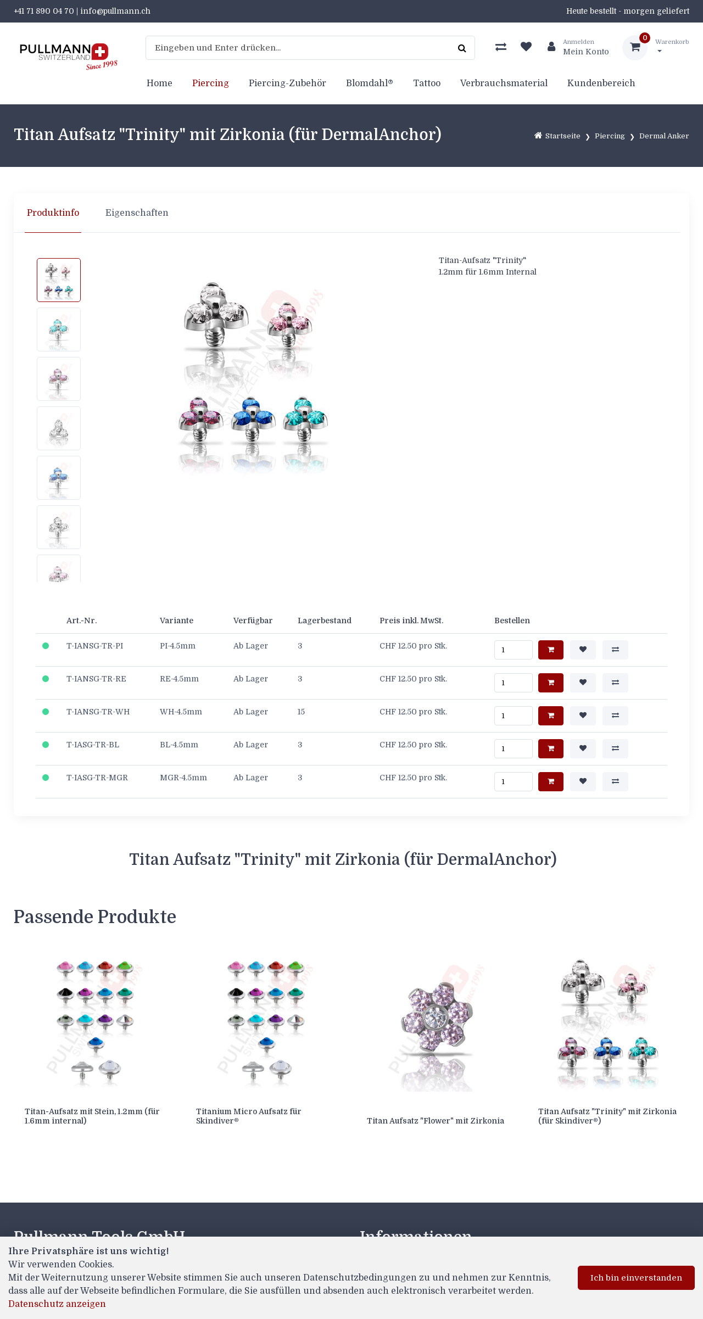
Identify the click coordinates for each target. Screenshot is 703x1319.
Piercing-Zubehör (287, 83)
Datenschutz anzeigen (57, 1304)
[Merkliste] (526, 47)
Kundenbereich (601, 83)
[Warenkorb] (655, 47)
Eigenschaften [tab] (137, 213)
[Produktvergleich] (501, 47)
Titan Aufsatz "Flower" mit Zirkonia (435, 1120)
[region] (351, 213)
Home (159, 83)
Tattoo (426, 83)
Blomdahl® (369, 83)
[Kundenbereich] (574, 47)
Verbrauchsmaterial (504, 83)
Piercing (210, 83)
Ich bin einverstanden (636, 1278)
